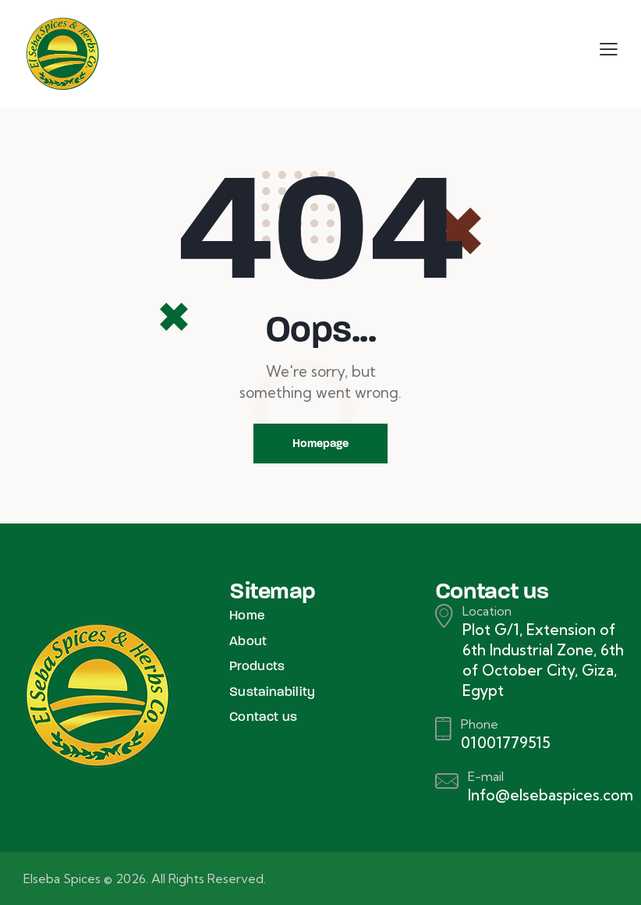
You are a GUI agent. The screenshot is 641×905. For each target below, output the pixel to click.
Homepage (320, 443)
